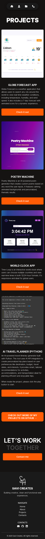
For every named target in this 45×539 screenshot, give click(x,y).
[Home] (11, 6)
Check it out (22, 112)
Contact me (22, 456)
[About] (19, 6)
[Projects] (26, 6)
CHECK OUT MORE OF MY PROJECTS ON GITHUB (22, 417)
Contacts (23, 515)
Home (22, 506)
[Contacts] (33, 6)
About (22, 509)
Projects (22, 512)
